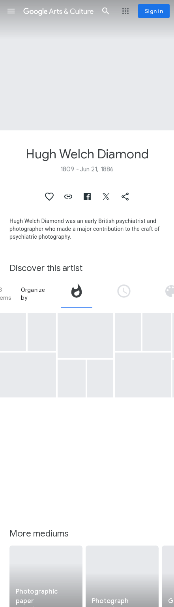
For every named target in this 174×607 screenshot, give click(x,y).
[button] (11, 11)
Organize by (33, 293)
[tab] (76, 294)
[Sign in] (154, 11)
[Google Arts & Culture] (58, 11)
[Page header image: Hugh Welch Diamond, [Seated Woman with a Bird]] (87, 65)
